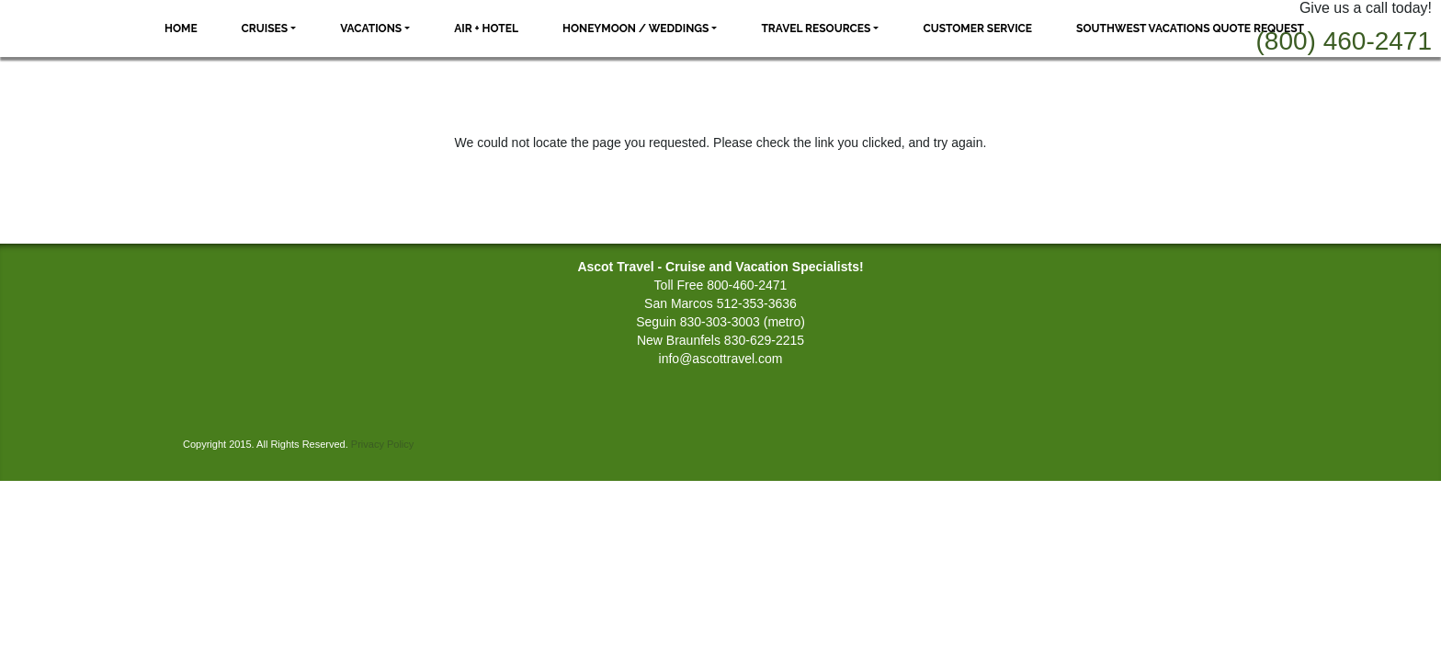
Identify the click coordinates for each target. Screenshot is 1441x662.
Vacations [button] (371, 28)
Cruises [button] (265, 28)
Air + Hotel (486, 28)
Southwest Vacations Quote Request (1190, 28)
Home (181, 28)
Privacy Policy (382, 444)
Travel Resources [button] (815, 28)
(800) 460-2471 (1344, 41)
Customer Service (977, 28)
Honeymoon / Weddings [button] (635, 28)
